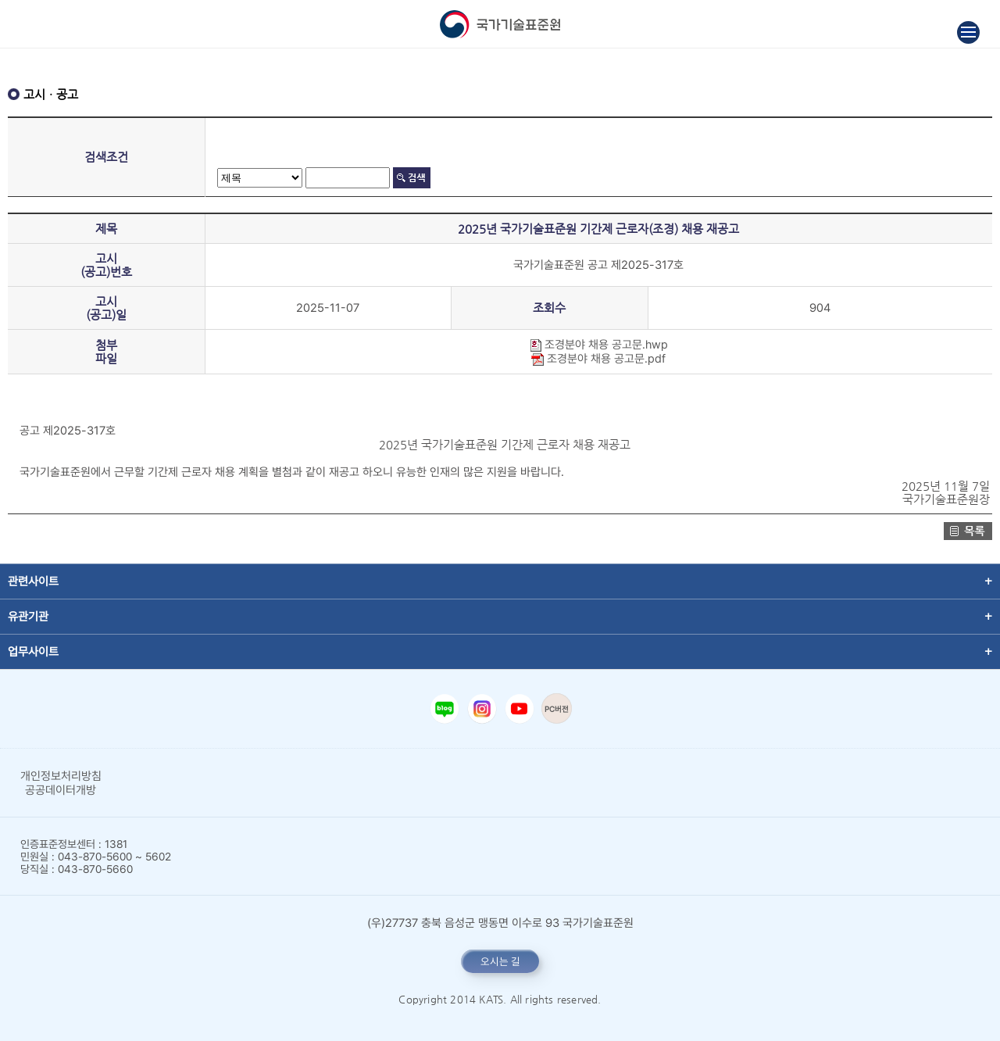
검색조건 (106, 156)
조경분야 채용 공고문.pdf (598, 359)
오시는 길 (500, 961)
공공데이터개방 (60, 790)
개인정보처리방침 (61, 776)
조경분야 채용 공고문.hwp (598, 345)
